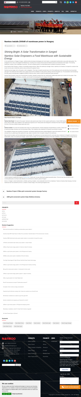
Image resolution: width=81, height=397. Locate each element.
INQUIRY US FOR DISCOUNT (70, 387)
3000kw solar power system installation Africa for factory (16, 256)
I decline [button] (9, 393)
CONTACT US (73, 11)
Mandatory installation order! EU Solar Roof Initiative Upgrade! (17, 309)
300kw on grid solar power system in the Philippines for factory (17, 251)
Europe (26, 31)
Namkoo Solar (26, 177)
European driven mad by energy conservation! (13, 287)
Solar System (56, 323)
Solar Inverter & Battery (34, 347)
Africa (4, 213)
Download (54, 341)
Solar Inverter (37, 323)
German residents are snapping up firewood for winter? (15, 300)
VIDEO (67, 11)
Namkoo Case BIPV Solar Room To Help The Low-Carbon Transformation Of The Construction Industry (25, 233)
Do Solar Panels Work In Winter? (10, 313)
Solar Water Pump (19, 323)
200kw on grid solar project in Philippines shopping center (16, 304)
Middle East (5, 219)
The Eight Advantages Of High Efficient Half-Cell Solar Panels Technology (19, 260)
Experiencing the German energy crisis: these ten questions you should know (20, 291)
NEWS (44, 11)
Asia (4, 211)
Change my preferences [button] (17, 393)
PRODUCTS (38, 11)
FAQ (63, 11)
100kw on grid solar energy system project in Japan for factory (17, 273)
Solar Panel (28, 323)
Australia (5, 221)
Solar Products (32, 353)
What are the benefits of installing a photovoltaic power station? (17, 229)
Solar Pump (31, 350)
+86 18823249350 (23, 2)
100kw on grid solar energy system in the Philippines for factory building (19, 264)
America (4, 215)
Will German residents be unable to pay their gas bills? (15, 295)
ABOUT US (57, 11)
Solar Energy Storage (8, 323)
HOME (14, 31)
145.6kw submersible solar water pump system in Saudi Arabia (17, 242)
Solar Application (33, 356)
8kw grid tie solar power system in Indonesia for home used (16, 269)
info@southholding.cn (64, 361)
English (7, 2)
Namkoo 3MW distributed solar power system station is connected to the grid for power (22, 238)
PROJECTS (50, 11)
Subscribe (18, 364)
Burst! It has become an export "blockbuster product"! (15, 282)
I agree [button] (4, 393)
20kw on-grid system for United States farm (13, 278)
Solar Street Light (46, 323)
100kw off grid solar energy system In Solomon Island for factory (17, 247)
